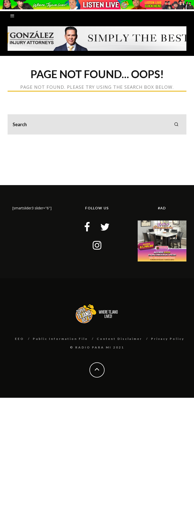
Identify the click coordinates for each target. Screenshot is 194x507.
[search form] (97, 124)
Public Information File (60, 339)
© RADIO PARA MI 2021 (97, 347)
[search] (176, 124)
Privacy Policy (167, 339)
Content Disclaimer (119, 339)
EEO (19, 339)
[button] (97, 38)
